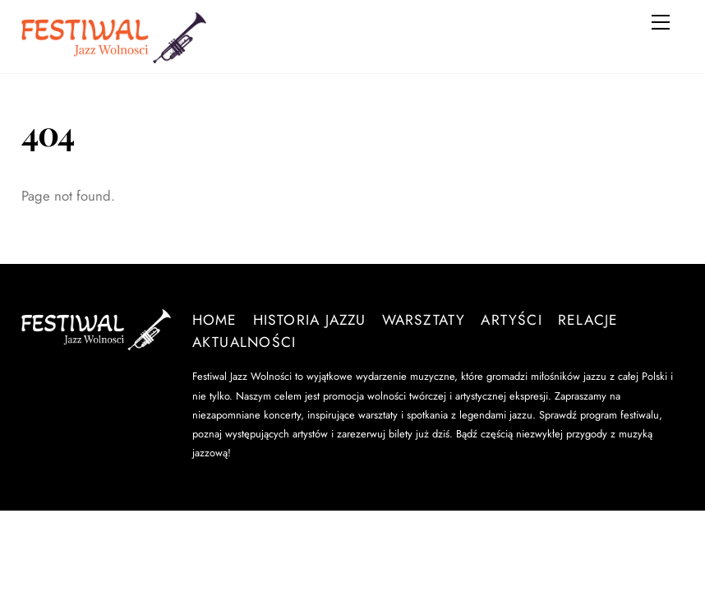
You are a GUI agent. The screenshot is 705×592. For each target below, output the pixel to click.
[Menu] (660, 22)
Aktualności (244, 342)
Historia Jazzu (309, 320)
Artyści (511, 320)
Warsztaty (424, 320)
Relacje (588, 320)
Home (214, 320)
